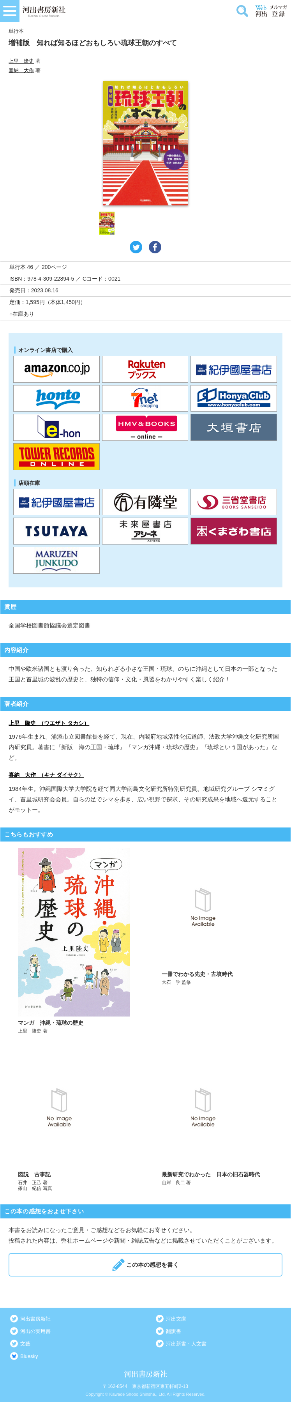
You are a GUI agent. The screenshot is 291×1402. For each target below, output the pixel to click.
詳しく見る (74, 941)
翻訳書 (173, 1331)
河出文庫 (176, 1319)
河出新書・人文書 (186, 1344)
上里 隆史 (21, 61)
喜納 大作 (21, 70)
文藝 (25, 1344)
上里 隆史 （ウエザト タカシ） (49, 723)
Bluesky (29, 1356)
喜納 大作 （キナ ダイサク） (46, 775)
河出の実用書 (35, 1331)
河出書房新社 (35, 1319)
